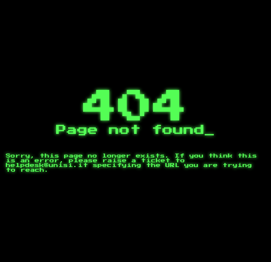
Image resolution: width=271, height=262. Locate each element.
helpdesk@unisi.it (47, 165)
